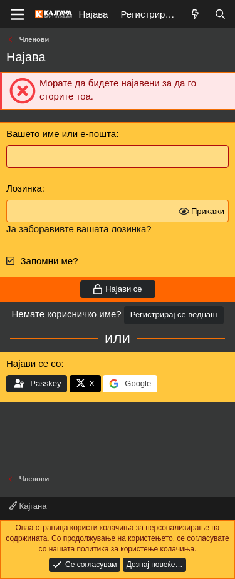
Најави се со (33, 363)
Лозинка (24, 188)
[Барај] (220, 14)
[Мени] (17, 14)
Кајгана (27, 506)
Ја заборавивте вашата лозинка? (79, 228)
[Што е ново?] (195, 14)
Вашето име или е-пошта (61, 133)
